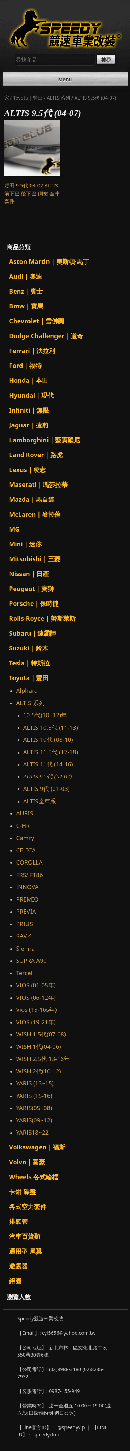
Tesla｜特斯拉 (29, 663)
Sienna (25, 948)
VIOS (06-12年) (36, 997)
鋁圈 (15, 1281)
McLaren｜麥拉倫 (35, 514)
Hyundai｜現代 (31, 395)
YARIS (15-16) (34, 1096)
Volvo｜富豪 (27, 1162)
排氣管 (18, 1221)
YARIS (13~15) (34, 1083)
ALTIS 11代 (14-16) (48, 764)
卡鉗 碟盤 (22, 1191)
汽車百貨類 (24, 1236)
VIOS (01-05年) (36, 985)
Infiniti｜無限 (29, 410)
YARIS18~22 (32, 1132)
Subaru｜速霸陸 (32, 633)
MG (14, 529)
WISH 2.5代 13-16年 (43, 1059)
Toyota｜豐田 (28, 97)
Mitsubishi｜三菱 (34, 559)
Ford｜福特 (25, 365)
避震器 (18, 1266)
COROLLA (29, 862)
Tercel (24, 973)
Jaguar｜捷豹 (28, 425)
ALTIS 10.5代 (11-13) (50, 727)
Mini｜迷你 (25, 544)
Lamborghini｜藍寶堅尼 (44, 440)
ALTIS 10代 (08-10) (48, 739)
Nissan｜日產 (29, 574)
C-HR (22, 826)
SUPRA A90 (31, 960)
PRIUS (24, 924)
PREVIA (26, 911)
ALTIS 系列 (58, 97)
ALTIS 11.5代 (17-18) (50, 752)
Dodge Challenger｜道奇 (46, 336)
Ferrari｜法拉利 (32, 350)
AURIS (24, 813)
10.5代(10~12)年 (45, 715)
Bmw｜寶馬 (26, 306)
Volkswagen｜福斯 (37, 1147)
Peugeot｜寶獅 (31, 588)
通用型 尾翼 (25, 1251)
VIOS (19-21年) (36, 1022)
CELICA (25, 850)
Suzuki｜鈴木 (28, 648)
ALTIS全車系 (39, 801)
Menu (65, 79)
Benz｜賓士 (26, 291)
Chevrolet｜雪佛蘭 (36, 321)
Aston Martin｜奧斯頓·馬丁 (49, 261)
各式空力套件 (27, 1206)
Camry (25, 838)
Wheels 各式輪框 (33, 1177)
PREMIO (27, 899)
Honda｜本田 (28, 380)
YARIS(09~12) (34, 1120)
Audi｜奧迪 (25, 276)
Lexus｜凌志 (27, 469)
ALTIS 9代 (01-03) (46, 789)
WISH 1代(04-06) (38, 1047)
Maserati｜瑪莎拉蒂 (38, 484)
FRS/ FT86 (31, 875)
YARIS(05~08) (34, 1108)
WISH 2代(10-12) (38, 1071)
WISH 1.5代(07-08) (41, 1034)
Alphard (27, 690)
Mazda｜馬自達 (31, 499)
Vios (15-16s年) (36, 1010)
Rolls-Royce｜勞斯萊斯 (42, 618)
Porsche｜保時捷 (34, 603)
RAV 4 (24, 936)
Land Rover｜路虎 (35, 455)
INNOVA (27, 887)
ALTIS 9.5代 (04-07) (47, 776)
